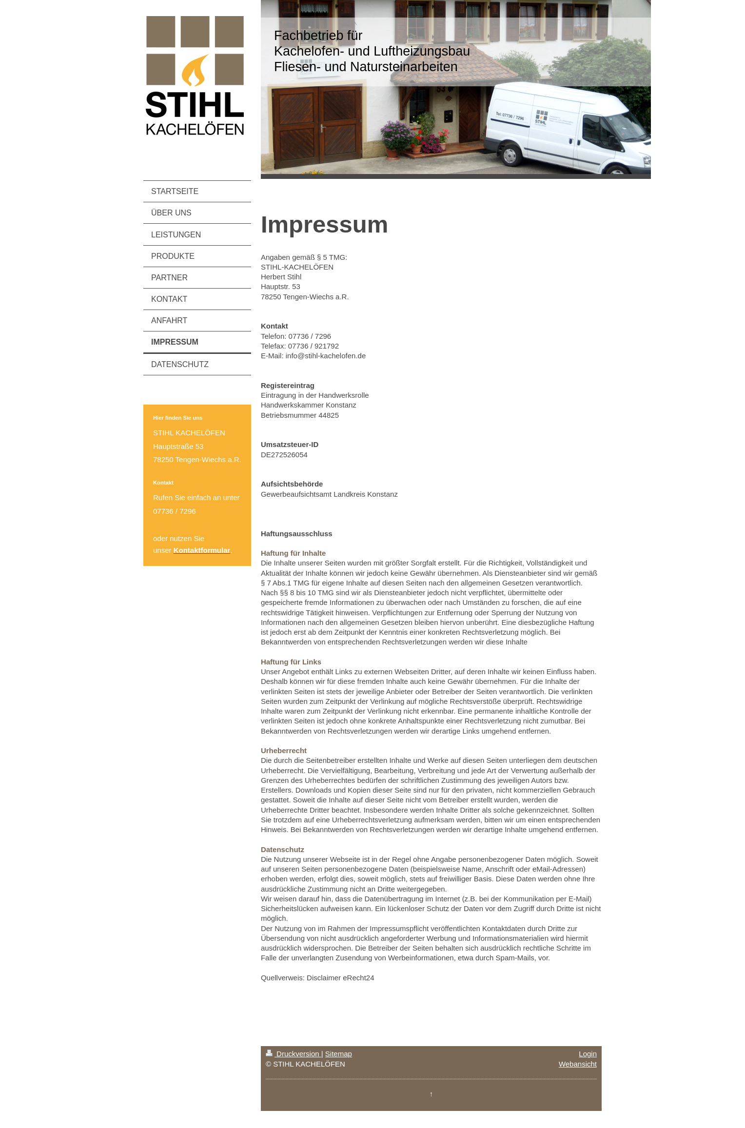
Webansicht (578, 1064)
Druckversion (293, 1054)
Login (588, 1054)
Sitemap (338, 1054)
